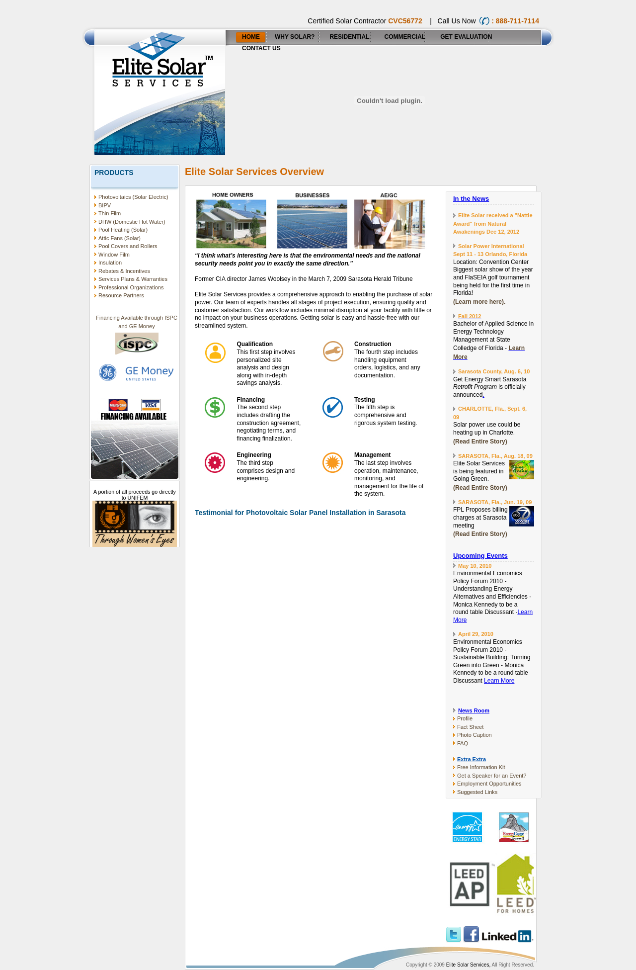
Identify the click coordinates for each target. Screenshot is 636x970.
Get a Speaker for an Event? (491, 776)
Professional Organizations (130, 287)
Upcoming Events (480, 555)
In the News (471, 198)
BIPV (104, 205)
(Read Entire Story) (480, 441)
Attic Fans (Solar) (119, 238)
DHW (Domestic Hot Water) (131, 222)
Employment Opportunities (489, 784)
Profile (465, 718)
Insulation (110, 262)
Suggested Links (477, 792)
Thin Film (109, 213)
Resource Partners (121, 295)
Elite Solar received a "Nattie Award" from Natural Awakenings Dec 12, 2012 (493, 223)
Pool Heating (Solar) (123, 230)
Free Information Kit (481, 767)
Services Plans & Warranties (132, 279)
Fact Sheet (470, 727)
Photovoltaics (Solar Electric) (133, 197)
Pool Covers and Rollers (128, 246)
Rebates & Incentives (124, 271)
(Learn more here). (479, 301)
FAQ (462, 743)
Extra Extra (471, 759)
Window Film (114, 255)
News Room (473, 710)
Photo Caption (474, 735)
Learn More (499, 680)
